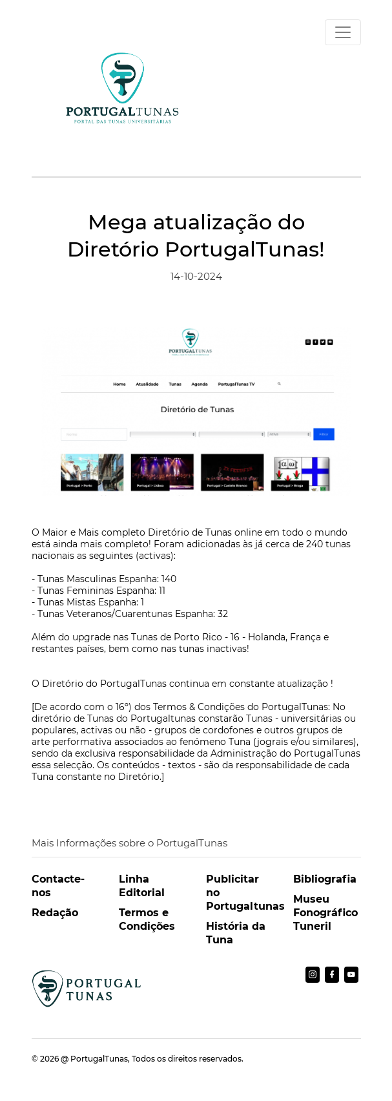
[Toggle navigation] (343, 32)
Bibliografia (324, 879)
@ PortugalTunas (94, 1059)
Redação (55, 913)
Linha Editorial (142, 886)
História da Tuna (235, 933)
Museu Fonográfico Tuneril (325, 912)
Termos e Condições (147, 919)
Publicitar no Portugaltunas (240, 892)
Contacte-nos (58, 886)
